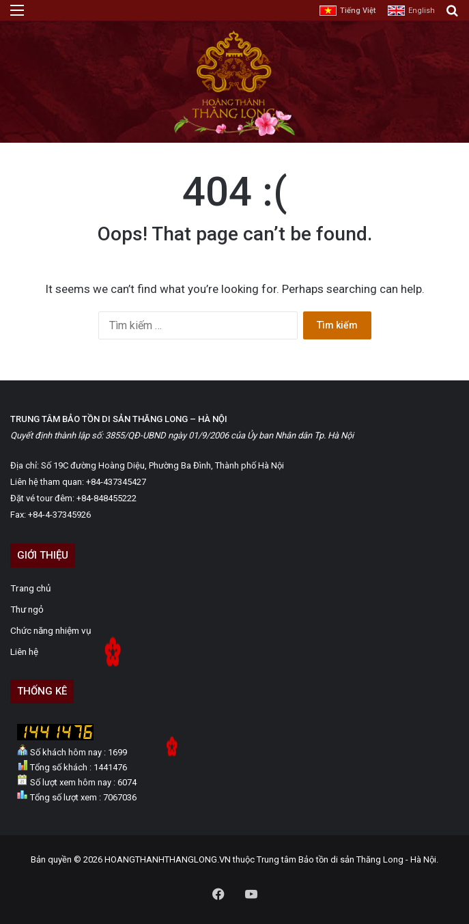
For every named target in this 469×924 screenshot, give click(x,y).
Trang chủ (30, 588)
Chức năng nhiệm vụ (50, 630)
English (421, 10)
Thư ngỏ (27, 609)
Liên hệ (24, 651)
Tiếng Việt (357, 10)
